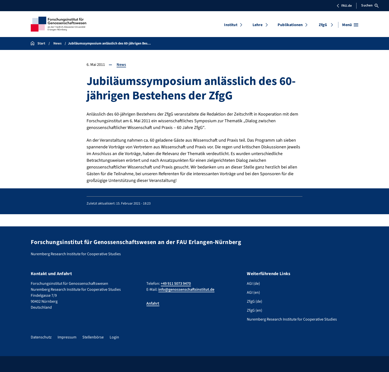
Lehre (257, 25)
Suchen (370, 5)
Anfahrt (152, 303)
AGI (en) (253, 292)
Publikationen (290, 25)
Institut (230, 25)
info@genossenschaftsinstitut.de (186, 289)
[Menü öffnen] (350, 24)
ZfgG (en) (254, 310)
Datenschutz (41, 337)
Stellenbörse (93, 337)
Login (114, 337)
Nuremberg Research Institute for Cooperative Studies (292, 319)
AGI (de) (253, 283)
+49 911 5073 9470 (176, 283)
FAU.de (344, 5)
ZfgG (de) (254, 301)
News (121, 64)
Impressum (67, 337)
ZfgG (323, 25)
